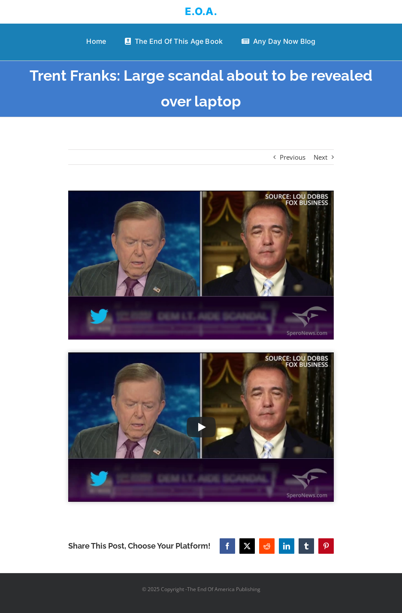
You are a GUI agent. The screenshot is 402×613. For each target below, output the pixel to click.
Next (320, 157)
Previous (292, 157)
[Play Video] (201, 427)
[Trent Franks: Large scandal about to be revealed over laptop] (200, 265)
